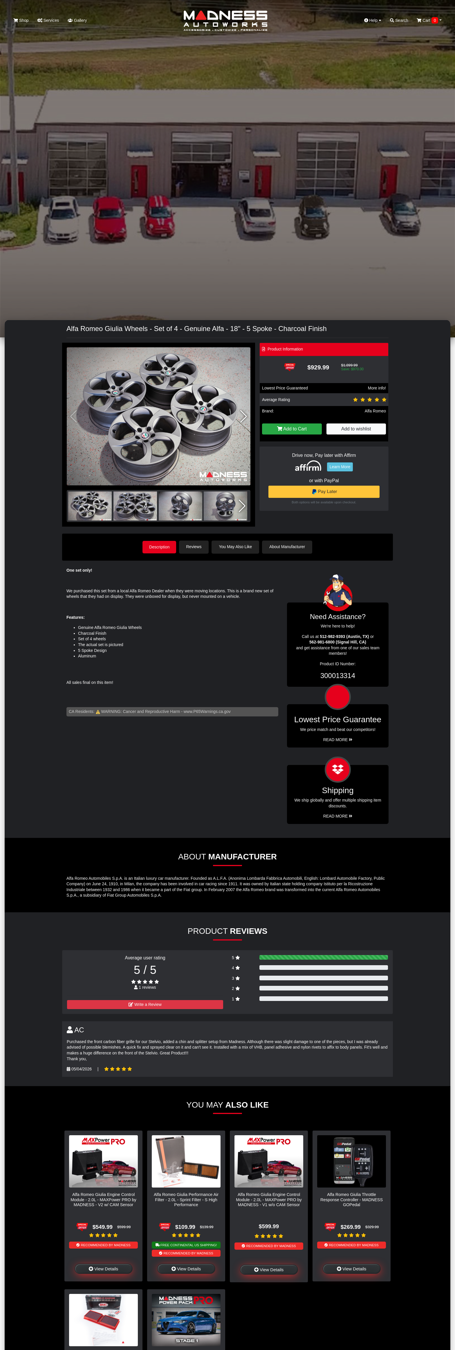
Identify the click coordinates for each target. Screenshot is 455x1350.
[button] (244, 416)
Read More (338, 739)
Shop (21, 20)
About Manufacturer (288, 546)
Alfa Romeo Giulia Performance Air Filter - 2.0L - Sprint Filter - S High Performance (186, 1199)
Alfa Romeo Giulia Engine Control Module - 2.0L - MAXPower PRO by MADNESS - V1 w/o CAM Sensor (269, 1199)
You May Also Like (236, 546)
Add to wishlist (356, 428)
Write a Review (145, 1004)
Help (373, 20)
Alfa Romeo (375, 411)
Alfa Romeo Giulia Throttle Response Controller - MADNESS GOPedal (351, 1199)
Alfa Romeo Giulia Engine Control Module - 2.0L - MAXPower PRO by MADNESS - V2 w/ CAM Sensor (103, 1199)
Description (159, 546)
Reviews (194, 546)
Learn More (340, 466)
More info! (377, 388)
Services (48, 20)
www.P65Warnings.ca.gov (207, 711)
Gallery (77, 20)
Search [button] (399, 20)
